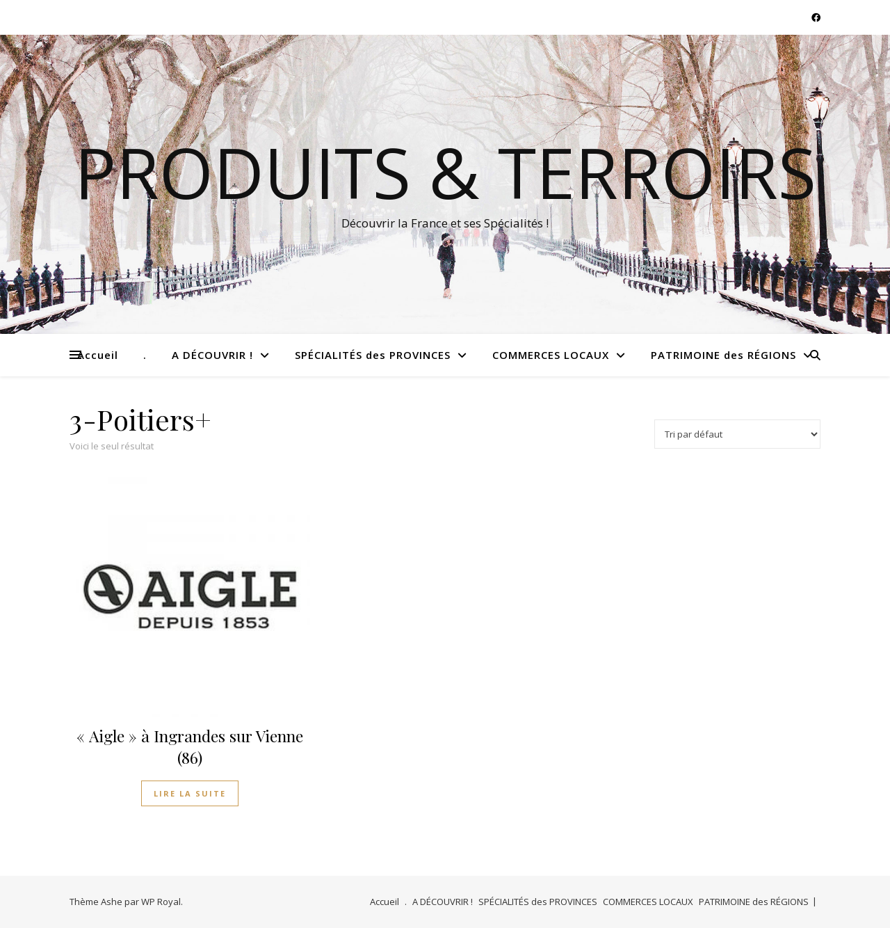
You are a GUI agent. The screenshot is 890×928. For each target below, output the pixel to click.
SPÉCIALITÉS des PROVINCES (373, 355)
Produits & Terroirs (445, 172)
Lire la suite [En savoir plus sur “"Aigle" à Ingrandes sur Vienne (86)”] (190, 793)
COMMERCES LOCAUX (550, 355)
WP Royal (161, 901)
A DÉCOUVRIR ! (212, 355)
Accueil (97, 355)
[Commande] (737, 434)
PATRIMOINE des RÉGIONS (723, 355)
